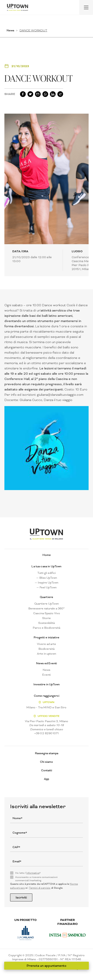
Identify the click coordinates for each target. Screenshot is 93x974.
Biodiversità (46, 648)
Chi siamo (46, 762)
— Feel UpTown (46, 587)
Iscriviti (21, 897)
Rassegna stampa (46, 753)
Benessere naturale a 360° (46, 608)
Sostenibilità (46, 623)
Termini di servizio (40, 888)
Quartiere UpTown (46, 603)
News (10, 30)
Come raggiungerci (46, 695)
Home (46, 555)
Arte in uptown (46, 653)
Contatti (46, 770)
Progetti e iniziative (46, 637)
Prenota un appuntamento (46, 965)
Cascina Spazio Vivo (46, 613)
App (46, 779)
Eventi (46, 674)
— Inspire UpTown (46, 582)
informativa (32, 873)
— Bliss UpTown (46, 577)
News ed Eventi (46, 663)
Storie (46, 618)
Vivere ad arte (46, 644)
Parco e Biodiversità (46, 627)
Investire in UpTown (46, 684)
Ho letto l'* (28, 873)
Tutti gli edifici (46, 573)
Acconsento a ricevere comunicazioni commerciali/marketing (36, 879)
